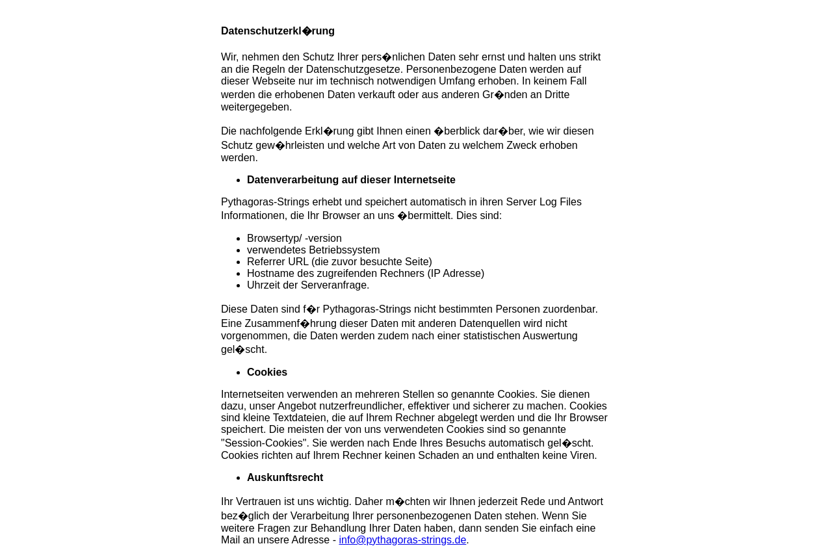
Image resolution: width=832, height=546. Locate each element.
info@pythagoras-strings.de (402, 539)
